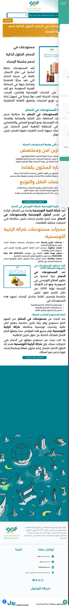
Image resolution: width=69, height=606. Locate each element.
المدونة (38, 15)
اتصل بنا (31, 15)
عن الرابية (53, 15)
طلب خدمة (6, 20)
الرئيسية (59, 15)
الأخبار (34, 15)
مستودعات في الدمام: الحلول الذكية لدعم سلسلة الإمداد (29, 36)
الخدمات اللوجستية (45, 15)
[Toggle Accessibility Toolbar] (65, 602)
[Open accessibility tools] (4, 601)
